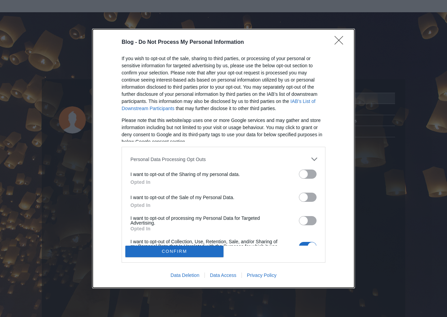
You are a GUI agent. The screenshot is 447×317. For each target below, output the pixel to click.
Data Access (223, 275)
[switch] (308, 174)
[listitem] (223, 159)
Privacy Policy (261, 275)
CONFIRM (174, 251)
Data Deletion (185, 275)
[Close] (341, 42)
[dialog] (223, 158)
